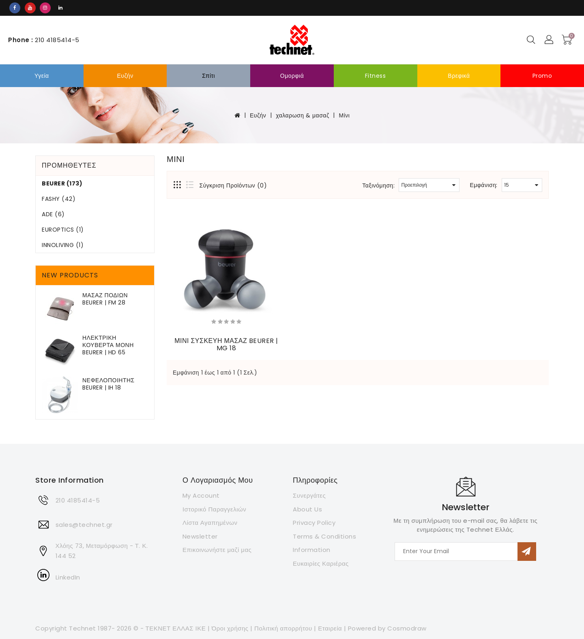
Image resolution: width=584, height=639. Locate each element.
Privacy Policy (314, 522)
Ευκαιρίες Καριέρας (321, 563)
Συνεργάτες (309, 495)
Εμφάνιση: (484, 185)
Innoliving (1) (63, 245)
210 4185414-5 (78, 500)
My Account (201, 495)
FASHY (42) (58, 199)
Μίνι (344, 115)
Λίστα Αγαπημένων (210, 522)
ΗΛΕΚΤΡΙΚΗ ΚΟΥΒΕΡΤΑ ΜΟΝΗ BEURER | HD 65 (108, 345)
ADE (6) (53, 214)
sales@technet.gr (84, 524)
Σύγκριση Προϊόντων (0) (233, 185)
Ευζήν (125, 76)
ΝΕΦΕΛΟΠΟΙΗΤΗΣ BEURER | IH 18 (108, 384)
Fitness (375, 76)
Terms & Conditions (324, 536)
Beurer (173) (62, 183)
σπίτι (208, 76)
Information (312, 549)
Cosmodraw (407, 628)
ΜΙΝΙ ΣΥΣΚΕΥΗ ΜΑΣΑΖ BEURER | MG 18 (226, 344)
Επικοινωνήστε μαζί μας (216, 549)
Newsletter (200, 536)
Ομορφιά (292, 76)
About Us (307, 509)
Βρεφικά (459, 76)
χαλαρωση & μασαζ (302, 115)
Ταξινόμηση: (378, 185)
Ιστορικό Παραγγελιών (214, 509)
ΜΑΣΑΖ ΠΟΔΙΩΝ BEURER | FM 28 (105, 299)
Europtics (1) (63, 230)
